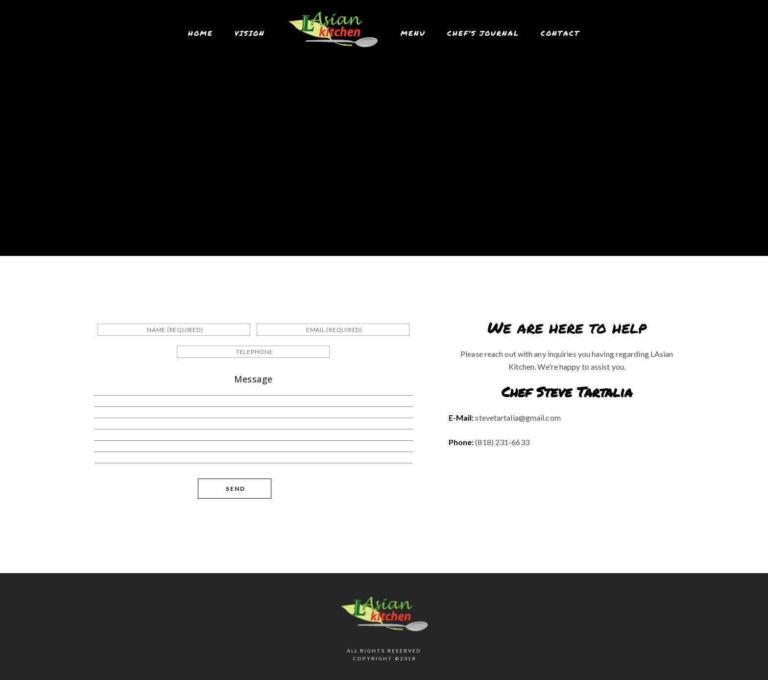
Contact (560, 33)
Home (200, 33)
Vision (250, 33)
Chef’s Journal (483, 33)
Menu (413, 33)
